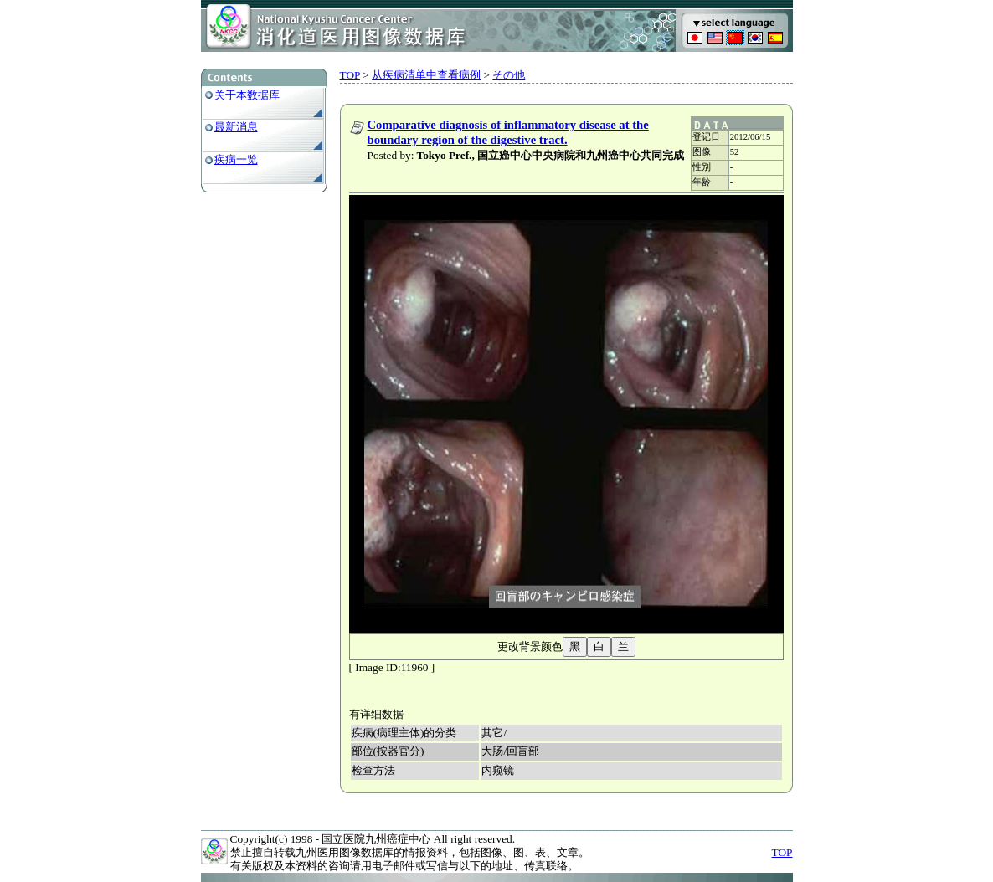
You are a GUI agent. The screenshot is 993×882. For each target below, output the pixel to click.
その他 (508, 75)
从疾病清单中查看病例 (426, 75)
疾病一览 (236, 159)
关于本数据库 (247, 95)
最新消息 (236, 127)
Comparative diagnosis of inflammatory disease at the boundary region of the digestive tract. (508, 132)
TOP (350, 75)
